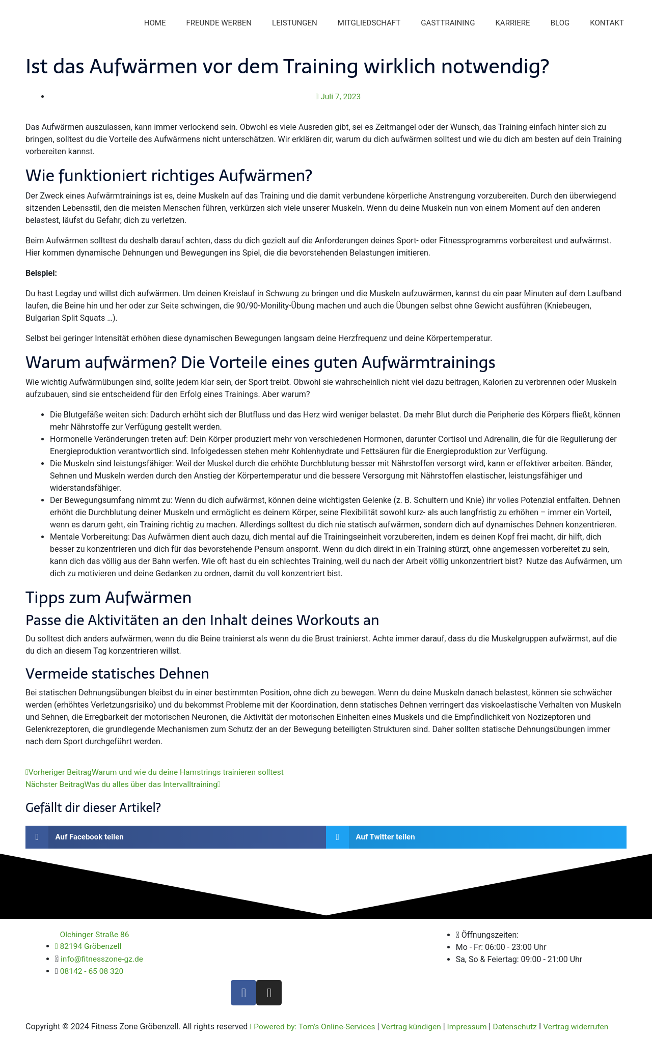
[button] (175, 839)
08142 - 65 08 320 (92, 973)
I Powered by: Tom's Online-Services (314, 1028)
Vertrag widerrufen (585, 1028)
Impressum (473, 1028)
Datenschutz (522, 1028)
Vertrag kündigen (416, 1028)
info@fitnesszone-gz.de (103, 961)
